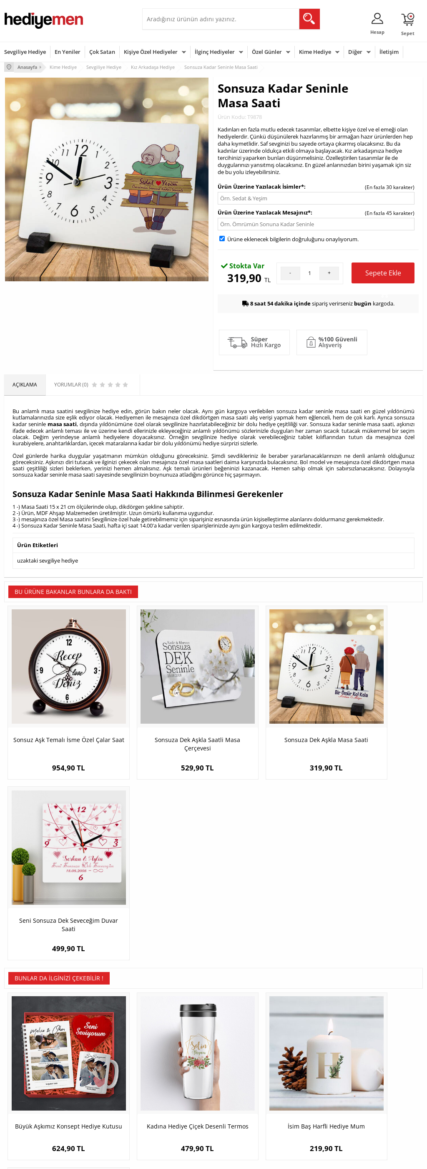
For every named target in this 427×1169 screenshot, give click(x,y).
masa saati (62, 423)
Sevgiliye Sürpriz (94, 1098)
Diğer (355, 52)
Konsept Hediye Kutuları (174, 1048)
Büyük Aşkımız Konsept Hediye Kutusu (56, 898)
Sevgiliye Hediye (25, 52)
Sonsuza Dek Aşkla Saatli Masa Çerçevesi (161, 717)
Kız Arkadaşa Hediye (99, 1073)
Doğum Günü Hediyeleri (246, 1061)
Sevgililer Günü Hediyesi (246, 1048)
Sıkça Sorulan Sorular (29, 1111)
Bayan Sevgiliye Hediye (173, 1104)
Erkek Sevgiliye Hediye (172, 1092)
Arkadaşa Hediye (309, 1098)
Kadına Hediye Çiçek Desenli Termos (161, 898)
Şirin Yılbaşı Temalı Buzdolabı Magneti (370, 898)
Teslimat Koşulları (24, 1048)
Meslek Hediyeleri (96, 1111)
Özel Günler (267, 52)
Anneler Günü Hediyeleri (246, 1086)
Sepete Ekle (383, 275)
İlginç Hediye (304, 1111)
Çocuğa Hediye (306, 1073)
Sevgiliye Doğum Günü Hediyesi (172, 1076)
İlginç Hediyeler (215, 52)
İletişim (389, 52)
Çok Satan (102, 52)
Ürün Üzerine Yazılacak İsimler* (261, 185)
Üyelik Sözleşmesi (25, 1061)
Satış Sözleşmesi (23, 1073)
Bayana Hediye (306, 1061)
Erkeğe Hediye (306, 1048)
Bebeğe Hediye (306, 1086)
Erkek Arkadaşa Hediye (102, 1061)
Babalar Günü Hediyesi (244, 1117)
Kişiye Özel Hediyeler (151, 52)
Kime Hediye (315, 52)
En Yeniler (67, 52)
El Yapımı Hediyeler (98, 1086)
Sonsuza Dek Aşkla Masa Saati (266, 713)
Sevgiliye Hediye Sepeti (173, 1061)
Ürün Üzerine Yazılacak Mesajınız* (264, 211)
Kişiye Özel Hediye (96, 1048)
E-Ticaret (188, 1158)
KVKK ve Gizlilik (21, 1098)
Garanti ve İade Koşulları (32, 1086)
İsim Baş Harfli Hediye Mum (265, 894)
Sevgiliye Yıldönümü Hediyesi (169, 1119)
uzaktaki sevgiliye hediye (47, 559)
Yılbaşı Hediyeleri (238, 1073)
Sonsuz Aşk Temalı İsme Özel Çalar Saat (56, 717)
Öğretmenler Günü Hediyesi (239, 1101)
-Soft (170, 1158)
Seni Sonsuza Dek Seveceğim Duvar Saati (370, 717)
